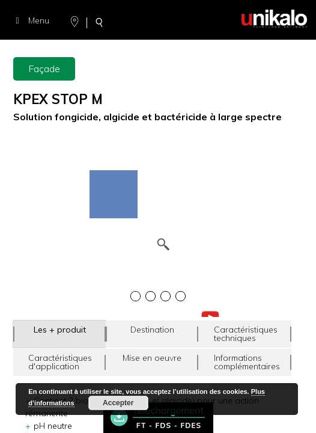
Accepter (118, 403)
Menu (30, 20)
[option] (158, 171)
